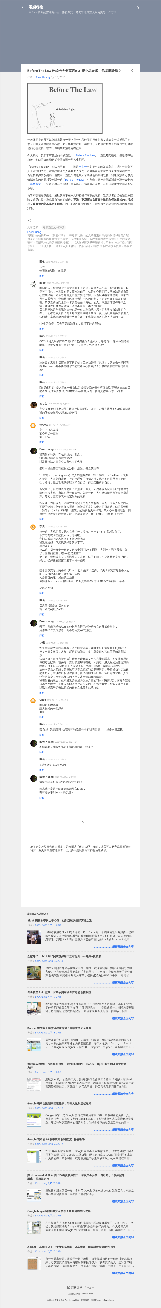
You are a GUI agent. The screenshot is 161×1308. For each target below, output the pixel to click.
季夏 (42, 526)
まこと (43, 403)
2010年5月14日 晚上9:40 (57, 700)
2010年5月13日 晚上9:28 (65, 449)
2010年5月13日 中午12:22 (58, 283)
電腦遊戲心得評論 (53, 227)
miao (42, 282)
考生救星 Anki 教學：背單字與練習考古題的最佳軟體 (59, 992)
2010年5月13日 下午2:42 (56, 382)
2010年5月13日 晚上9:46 (56, 526)
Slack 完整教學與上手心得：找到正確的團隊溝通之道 (59, 920)
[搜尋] (138, 8)
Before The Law (85, 155)
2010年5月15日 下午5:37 (65, 777)
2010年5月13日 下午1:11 (56, 336)
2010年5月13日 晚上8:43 (59, 404)
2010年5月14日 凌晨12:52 (57, 643)
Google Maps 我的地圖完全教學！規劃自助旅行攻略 (58, 1211)
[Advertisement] (80, 41)
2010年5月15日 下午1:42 (56, 759)
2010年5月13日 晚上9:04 (60, 425)
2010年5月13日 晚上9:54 (56, 600)
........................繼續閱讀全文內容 (114, 946)
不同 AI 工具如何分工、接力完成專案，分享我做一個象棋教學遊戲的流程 (71, 1247)
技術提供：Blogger (80, 1287)
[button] (132, 71)
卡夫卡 (83, 166)
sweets (43, 424)
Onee (42, 699)
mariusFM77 (87, 1294)
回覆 (41, 276)
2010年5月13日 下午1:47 (56, 357)
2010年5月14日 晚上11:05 (57, 724)
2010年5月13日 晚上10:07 (66, 622)
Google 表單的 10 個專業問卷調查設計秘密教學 (56, 1139)
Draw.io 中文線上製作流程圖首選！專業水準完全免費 (59, 1028)
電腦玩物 (36, 7)
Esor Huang (46, 449)
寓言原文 (35, 184)
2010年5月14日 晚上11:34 (66, 742)
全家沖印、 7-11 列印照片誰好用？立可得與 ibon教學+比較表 (64, 956)
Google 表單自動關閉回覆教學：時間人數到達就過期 (59, 1103)
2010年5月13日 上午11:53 (57, 262)
